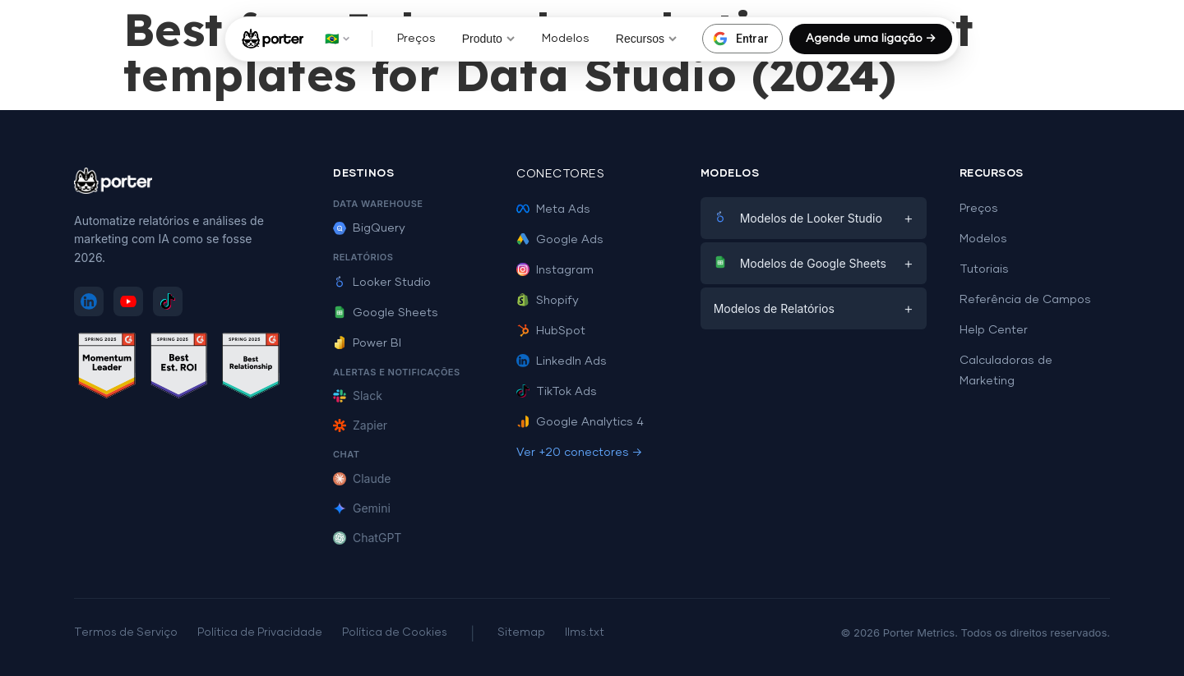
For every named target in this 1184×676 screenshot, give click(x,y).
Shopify (547, 300)
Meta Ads (553, 209)
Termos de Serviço (126, 633)
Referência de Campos (1025, 300)
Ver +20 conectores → (579, 452)
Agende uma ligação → (871, 38)
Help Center (994, 330)
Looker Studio (382, 282)
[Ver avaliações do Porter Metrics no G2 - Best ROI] (179, 368)
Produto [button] (489, 38)
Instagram (555, 270)
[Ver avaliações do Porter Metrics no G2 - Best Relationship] (251, 368)
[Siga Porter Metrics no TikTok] (168, 301)
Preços (416, 38)
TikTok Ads (556, 392)
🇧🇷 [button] (337, 38)
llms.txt (584, 633)
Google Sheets (385, 313)
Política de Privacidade (259, 633)
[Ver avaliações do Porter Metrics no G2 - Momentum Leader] (107, 368)
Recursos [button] (647, 38)
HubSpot (550, 331)
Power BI (367, 343)
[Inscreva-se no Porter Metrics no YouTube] (128, 301)
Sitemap (521, 633)
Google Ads (560, 240)
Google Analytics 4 (580, 422)
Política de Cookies (394, 633)
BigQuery (369, 228)
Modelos (566, 38)
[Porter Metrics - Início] (272, 38)
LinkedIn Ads (561, 361)
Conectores (560, 174)
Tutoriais (984, 269)
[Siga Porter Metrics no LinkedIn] (89, 301)
